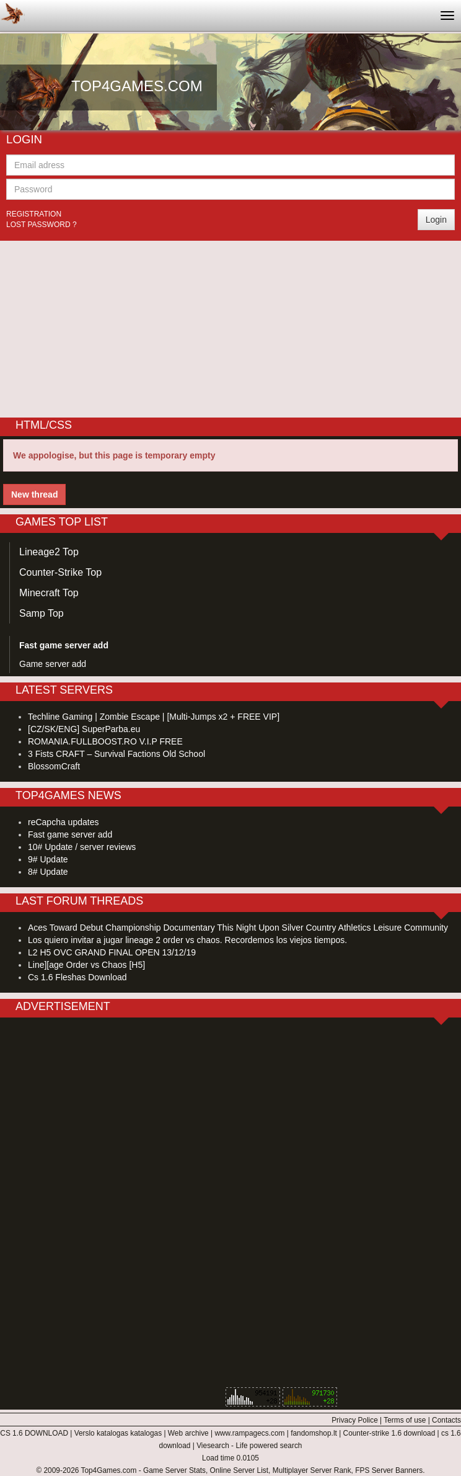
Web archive (188, 1433)
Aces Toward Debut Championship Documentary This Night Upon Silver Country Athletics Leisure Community (238, 928)
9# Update (48, 859)
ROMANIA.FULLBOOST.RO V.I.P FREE (105, 741)
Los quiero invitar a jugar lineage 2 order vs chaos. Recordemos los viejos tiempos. (187, 940)
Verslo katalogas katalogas (118, 1433)
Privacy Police (354, 1420)
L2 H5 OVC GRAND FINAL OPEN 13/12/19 (112, 952)
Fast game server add (70, 834)
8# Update (48, 872)
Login (436, 220)
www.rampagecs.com (249, 1433)
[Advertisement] (230, 327)
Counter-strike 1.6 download (389, 1433)
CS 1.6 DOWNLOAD (34, 1433)
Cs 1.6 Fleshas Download (77, 977)
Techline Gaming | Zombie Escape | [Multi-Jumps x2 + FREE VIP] (153, 717)
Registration (33, 214)
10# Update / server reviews (82, 847)
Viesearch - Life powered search (249, 1445)
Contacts (446, 1420)
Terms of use (405, 1420)
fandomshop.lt (314, 1433)
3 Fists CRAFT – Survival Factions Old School (116, 754)
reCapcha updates (63, 822)
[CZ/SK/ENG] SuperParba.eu (84, 729)
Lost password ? (41, 224)
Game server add (52, 664)
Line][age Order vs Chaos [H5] (86, 965)
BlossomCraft (54, 766)
